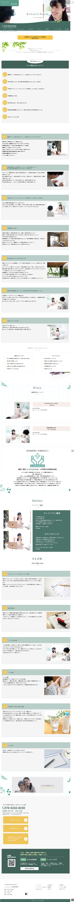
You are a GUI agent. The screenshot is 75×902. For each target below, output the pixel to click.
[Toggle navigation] (72, 2)
